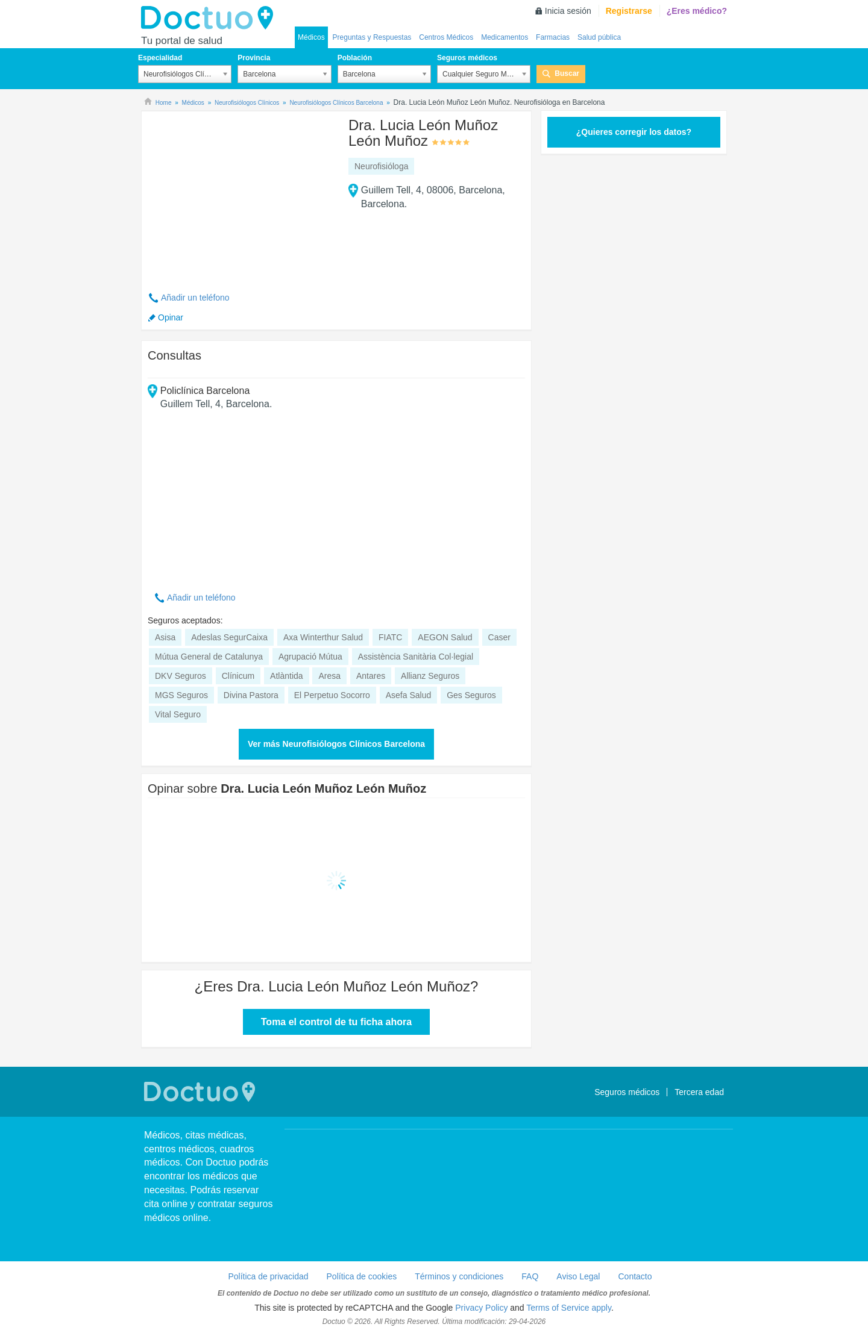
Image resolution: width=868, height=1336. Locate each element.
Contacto (635, 1276)
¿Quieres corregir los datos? (633, 132)
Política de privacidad (268, 1276)
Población (355, 57)
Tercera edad (699, 1092)
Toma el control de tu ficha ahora (336, 1022)
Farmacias (553, 37)
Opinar (170, 317)
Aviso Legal (578, 1276)
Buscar (567, 73)
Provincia (253, 57)
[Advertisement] (239, 194)
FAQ (529, 1276)
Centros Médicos (446, 37)
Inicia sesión (568, 11)
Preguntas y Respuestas (372, 37)
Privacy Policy (481, 1308)
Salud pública (599, 37)
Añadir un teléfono (195, 297)
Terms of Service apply (568, 1308)
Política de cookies (362, 1276)
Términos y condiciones (459, 1276)
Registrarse (629, 11)
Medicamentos (504, 37)
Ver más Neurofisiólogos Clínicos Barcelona (336, 744)
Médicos (311, 37)
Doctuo (210, 18)
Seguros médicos (467, 57)
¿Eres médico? (697, 11)
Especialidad (160, 57)
